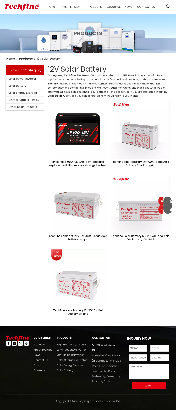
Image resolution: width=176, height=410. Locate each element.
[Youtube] (26, 343)
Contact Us (41, 360)
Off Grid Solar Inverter (70, 355)
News (37, 355)
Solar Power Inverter (22, 79)
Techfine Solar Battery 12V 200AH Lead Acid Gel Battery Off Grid (140, 237)
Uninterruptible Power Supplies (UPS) (26, 100)
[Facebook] (8, 343)
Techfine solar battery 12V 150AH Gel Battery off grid (78, 312)
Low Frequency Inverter (71, 349)
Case (37, 365)
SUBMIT (149, 385)
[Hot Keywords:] (168, 6)
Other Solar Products (22, 107)
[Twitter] (20, 343)
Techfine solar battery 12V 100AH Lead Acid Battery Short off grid (140, 163)
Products (39, 344)
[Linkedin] (14, 343)
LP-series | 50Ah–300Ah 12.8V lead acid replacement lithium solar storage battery (78, 163)
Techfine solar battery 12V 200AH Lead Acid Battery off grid (78, 237)
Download (40, 370)
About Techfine (43, 349)
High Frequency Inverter (72, 344)
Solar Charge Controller (72, 360)
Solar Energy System (70, 365)
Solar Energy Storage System (26, 93)
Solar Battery (17, 86)
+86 (97, 344)
